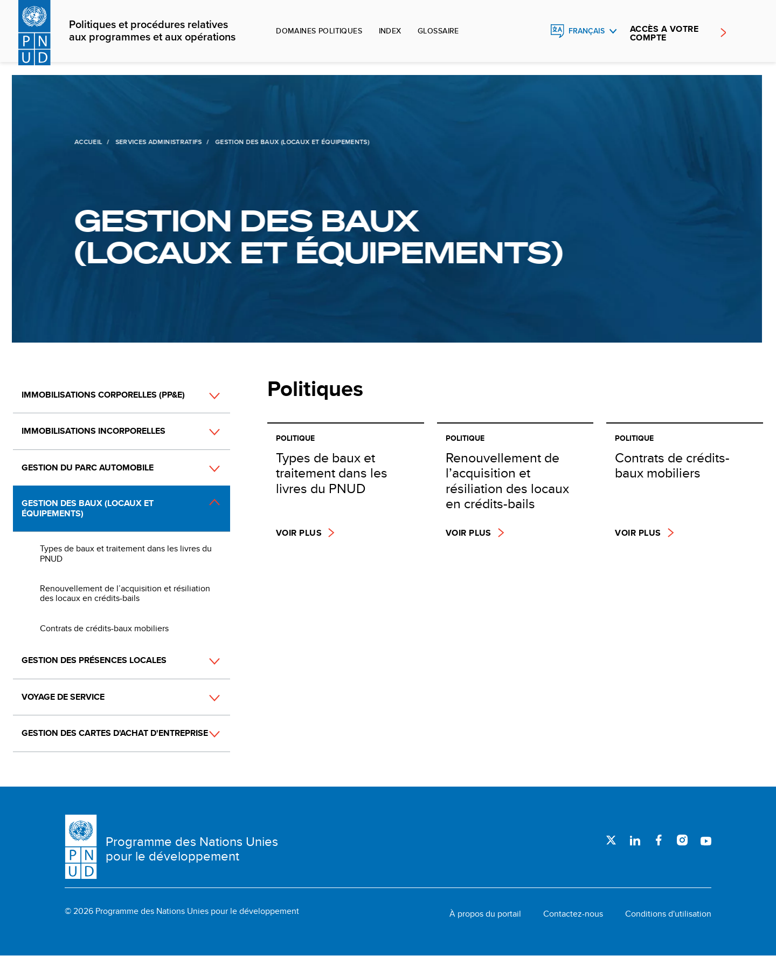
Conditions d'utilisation (668, 914)
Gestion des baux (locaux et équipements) (88, 508)
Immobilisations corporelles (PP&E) (103, 394)
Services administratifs (157, 142)
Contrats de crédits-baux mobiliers (104, 628)
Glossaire (438, 30)
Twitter (611, 840)
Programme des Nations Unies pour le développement (192, 849)
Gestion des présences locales (94, 660)
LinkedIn (634, 840)
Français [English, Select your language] (587, 31)
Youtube (706, 840)
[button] (202, 395)
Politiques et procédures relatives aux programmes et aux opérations (152, 31)
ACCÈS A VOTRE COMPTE (664, 33)
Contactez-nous (573, 914)
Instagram (682, 840)
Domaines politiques (319, 30)
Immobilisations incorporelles (93, 431)
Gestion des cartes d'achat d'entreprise (115, 733)
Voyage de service (63, 697)
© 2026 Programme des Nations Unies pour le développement (182, 911)
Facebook (658, 840)
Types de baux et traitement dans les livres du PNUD (126, 553)
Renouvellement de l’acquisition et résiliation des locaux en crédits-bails (125, 593)
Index (390, 30)
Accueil (88, 142)
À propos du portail (485, 914)
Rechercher (534, 31)
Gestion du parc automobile (88, 467)
